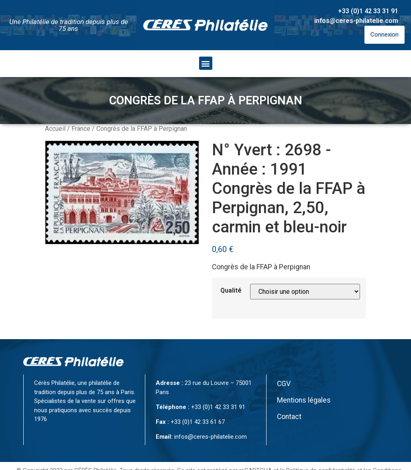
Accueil (55, 128)
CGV (284, 384)
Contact (289, 417)
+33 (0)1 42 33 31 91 (368, 11)
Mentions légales (304, 400)
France (80, 128)
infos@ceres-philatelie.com (356, 20)
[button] (205, 63)
